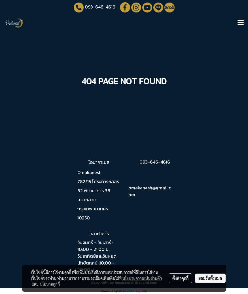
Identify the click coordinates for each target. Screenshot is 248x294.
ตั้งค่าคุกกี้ (180, 278)
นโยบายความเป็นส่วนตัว (142, 278)
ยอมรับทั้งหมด (210, 278)
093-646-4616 (100, 6)
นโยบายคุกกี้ (50, 284)
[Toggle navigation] (240, 22)
